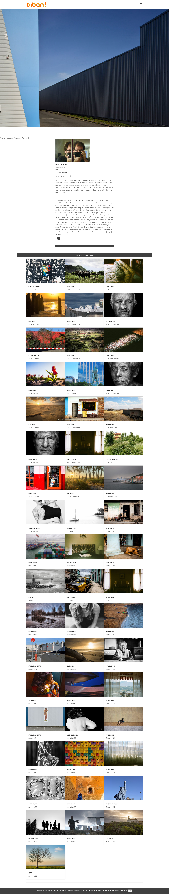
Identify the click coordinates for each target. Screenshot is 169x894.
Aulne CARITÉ (32, 700)
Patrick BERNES (33, 838)
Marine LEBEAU (71, 459)
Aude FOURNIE (71, 321)
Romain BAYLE (32, 390)
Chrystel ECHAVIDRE (34, 287)
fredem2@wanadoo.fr (63, 172)
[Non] (166, 891)
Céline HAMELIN (71, 631)
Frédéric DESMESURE (34, 356)
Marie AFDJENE (32, 804)
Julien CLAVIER (71, 804)
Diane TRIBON (32, 493)
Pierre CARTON (32, 459)
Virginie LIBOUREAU (34, 528)
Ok (130, 890)
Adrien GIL (31, 873)
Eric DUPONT (32, 321)
